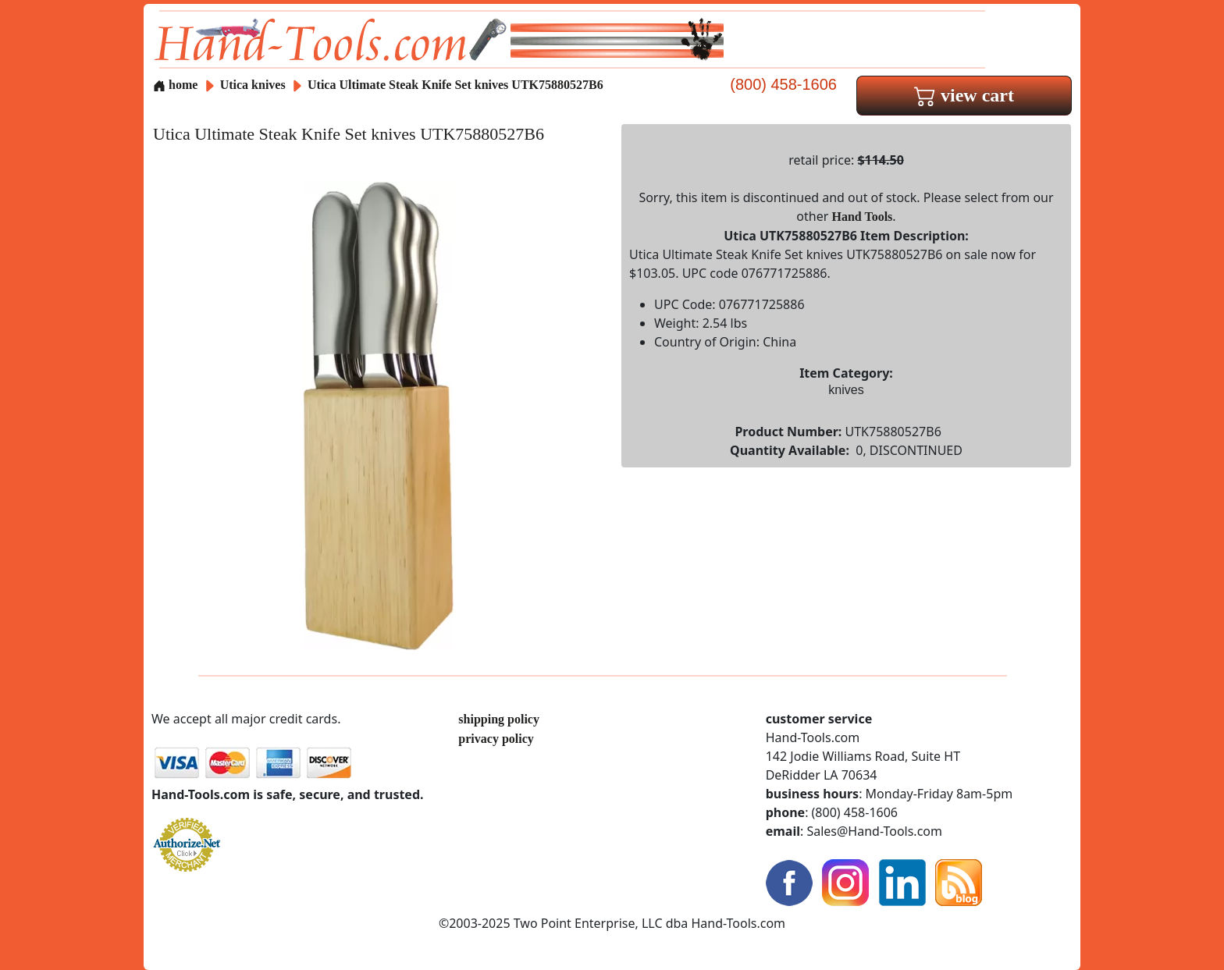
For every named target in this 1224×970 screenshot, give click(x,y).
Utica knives (253, 84)
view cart (964, 95)
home (175, 84)
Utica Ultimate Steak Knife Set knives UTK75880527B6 (455, 84)
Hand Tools (862, 216)
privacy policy (495, 738)
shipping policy (498, 719)
